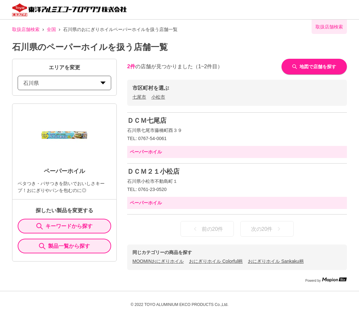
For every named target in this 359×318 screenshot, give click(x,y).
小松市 (158, 97)
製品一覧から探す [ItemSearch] (64, 246)
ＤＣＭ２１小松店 (153, 171)
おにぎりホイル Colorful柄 (216, 261)
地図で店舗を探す (314, 66)
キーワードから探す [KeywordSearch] (64, 226)
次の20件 (267, 229)
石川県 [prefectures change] (64, 83)
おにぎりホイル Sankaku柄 (275, 261)
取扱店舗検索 (26, 29)
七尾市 (139, 97)
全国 (51, 29)
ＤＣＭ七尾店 (146, 120)
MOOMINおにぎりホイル (158, 261)
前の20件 (207, 229)
